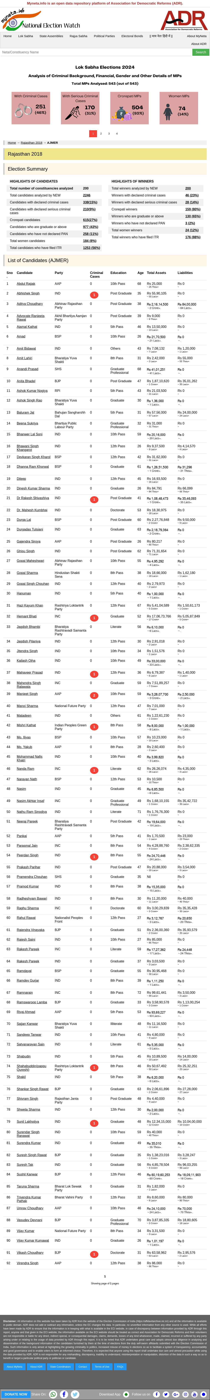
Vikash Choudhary (30, 1252)
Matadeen (24, 715)
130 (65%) (193, 216)
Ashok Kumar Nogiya (32, 391)
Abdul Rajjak (26, 283)
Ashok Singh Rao (29, 400)
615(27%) (90, 220)
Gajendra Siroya (29, 541)
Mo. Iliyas (24, 737)
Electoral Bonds (132, 36)
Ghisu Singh (26, 551)
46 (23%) (192, 195)
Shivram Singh (27, 1098)
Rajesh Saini (26, 939)
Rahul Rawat (26, 918)
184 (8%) (89, 241)
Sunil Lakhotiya (28, 1121)
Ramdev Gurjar (28, 980)
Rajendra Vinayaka (31, 930)
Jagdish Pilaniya (29, 641)
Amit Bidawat (26, 348)
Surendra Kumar (29, 1143)
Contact (83, 1366)
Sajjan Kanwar (27, 1024)
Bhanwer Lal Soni (29, 434)
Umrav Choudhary (30, 1208)
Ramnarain (25, 992)
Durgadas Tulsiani (30, 529)
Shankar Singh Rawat (33, 1089)
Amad (21, 336)
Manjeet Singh (27, 694)
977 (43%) (90, 227)
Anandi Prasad (27, 369)
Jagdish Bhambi (28, 627)
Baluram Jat (25, 412)
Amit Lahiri (24, 358)
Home (7, 36)
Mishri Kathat (26, 725)
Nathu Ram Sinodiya (32, 812)
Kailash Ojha (26, 660)
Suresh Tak (25, 1164)
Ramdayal (24, 971)
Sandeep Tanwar (29, 1034)
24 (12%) (192, 230)
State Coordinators (60, 1366)
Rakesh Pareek (28, 949)
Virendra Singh (28, 1263)
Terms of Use (102, 1366)
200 (188, 188)
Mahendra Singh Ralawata (29, 684)
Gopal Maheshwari (30, 561)
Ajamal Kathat (27, 327)
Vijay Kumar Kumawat (33, 1240)
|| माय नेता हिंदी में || (161, 36)
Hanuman (24, 593)
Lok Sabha (25, 36)
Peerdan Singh (28, 855)
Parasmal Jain (27, 845)
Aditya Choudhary (30, 304)
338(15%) (90, 202)
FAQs (120, 1366)
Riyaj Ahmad (26, 1012)
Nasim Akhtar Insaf (30, 801)
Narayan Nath (27, 779)
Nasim (21, 789)
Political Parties (104, 36)
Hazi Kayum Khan (30, 605)
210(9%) (89, 209)
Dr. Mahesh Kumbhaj (32, 510)
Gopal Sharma (27, 573)
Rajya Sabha (78, 36)
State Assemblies (51, 36)
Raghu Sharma (28, 908)
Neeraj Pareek (27, 821)
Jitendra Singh (27, 651)
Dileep (21, 478)
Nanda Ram (25, 768)
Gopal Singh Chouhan (33, 583)
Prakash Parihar (28, 867)
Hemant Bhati (27, 616)
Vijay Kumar (25, 1231)
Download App (109, 1394)
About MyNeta (197, 36)
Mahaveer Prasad (30, 672)
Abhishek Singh (28, 293)
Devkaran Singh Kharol (34, 457)
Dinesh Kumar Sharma (33, 488)
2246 (86, 195)
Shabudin (24, 1056)
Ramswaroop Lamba (32, 1002)
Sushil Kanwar (27, 1174)
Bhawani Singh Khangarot (28, 448)
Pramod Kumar (28, 886)
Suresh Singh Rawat (32, 1155)
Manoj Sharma (27, 706)
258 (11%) (90, 234)
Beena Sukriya (27, 423)
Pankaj (22, 836)
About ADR (199, 44)
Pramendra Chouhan (32, 877)
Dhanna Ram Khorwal (33, 466)
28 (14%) (192, 202)
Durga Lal (24, 519)
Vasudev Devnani (29, 1220)
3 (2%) (190, 223)
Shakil (21, 1077)
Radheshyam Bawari (32, 898)
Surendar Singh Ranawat (28, 1134)
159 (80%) (193, 209)
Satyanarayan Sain (31, 1044)
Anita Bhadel (26, 381)
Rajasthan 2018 (31, 142)
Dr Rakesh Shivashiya (33, 498)
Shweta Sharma (28, 1109)
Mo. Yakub (24, 747)
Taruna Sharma (28, 1186)
